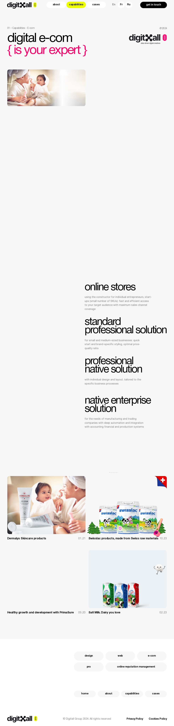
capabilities (76, 5)
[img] (128, 505)
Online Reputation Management (136, 667)
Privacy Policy (135, 719)
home (84, 694)
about (56, 5)
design (89, 656)
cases (96, 5)
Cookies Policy (158, 719)
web (120, 656)
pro (89, 667)
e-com (152, 656)
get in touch (153, 5)
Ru (128, 5)
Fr (121, 5)
